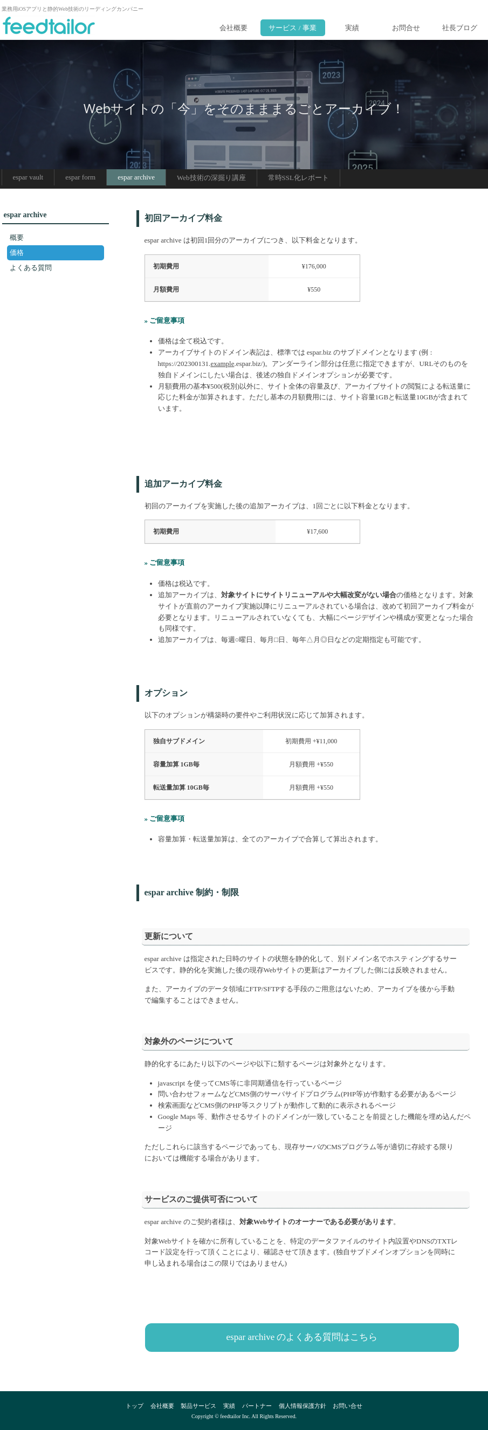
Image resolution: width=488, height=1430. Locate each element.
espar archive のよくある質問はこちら (302, 1337)
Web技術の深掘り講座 (211, 178)
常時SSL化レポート (298, 178)
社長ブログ (459, 28)
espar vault (28, 177)
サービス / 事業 (292, 28)
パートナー (257, 1406)
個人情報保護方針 (302, 1406)
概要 (17, 237)
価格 (17, 252)
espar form (80, 177)
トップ (134, 1406)
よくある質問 (31, 268)
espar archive (136, 177)
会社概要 (233, 28)
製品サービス (198, 1406)
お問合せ (406, 28)
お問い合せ (347, 1406)
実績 (352, 28)
